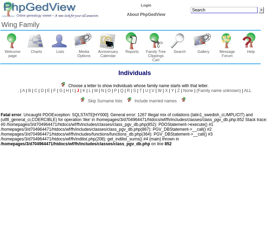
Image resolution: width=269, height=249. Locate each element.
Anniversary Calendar (108, 52)
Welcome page (13, 52)
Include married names (155, 101)
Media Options (84, 52)
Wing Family (20, 24)
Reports (132, 50)
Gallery (203, 50)
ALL (247, 90)
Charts (36, 50)
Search (180, 50)
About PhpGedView (146, 14)
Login (146, 5)
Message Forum (227, 52)
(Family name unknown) (219, 90)
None (188, 90)
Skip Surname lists (105, 101)
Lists (60, 50)
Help (251, 50)
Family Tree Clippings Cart (155, 54)
